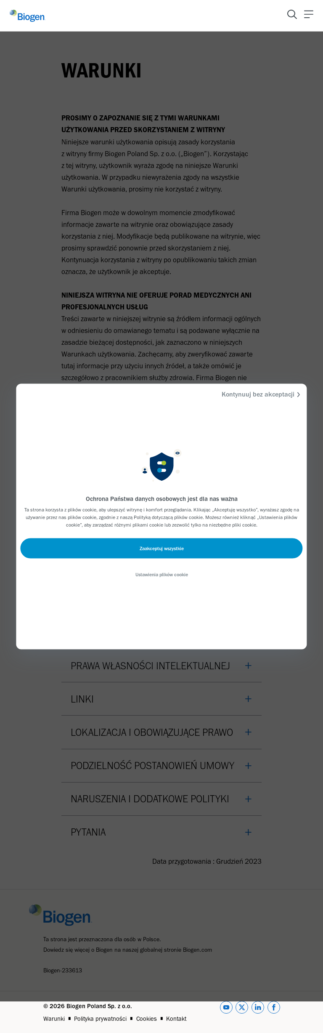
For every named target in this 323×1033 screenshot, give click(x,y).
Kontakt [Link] (176, 1018)
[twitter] (242, 1012)
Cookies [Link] (146, 1018)
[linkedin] (258, 1012)
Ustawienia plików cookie (161, 575)
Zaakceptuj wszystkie (162, 548)
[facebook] (273, 1012)
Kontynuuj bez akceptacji (262, 394)
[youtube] (226, 1012)
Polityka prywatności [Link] (100, 1018)
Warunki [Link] (54, 1018)
